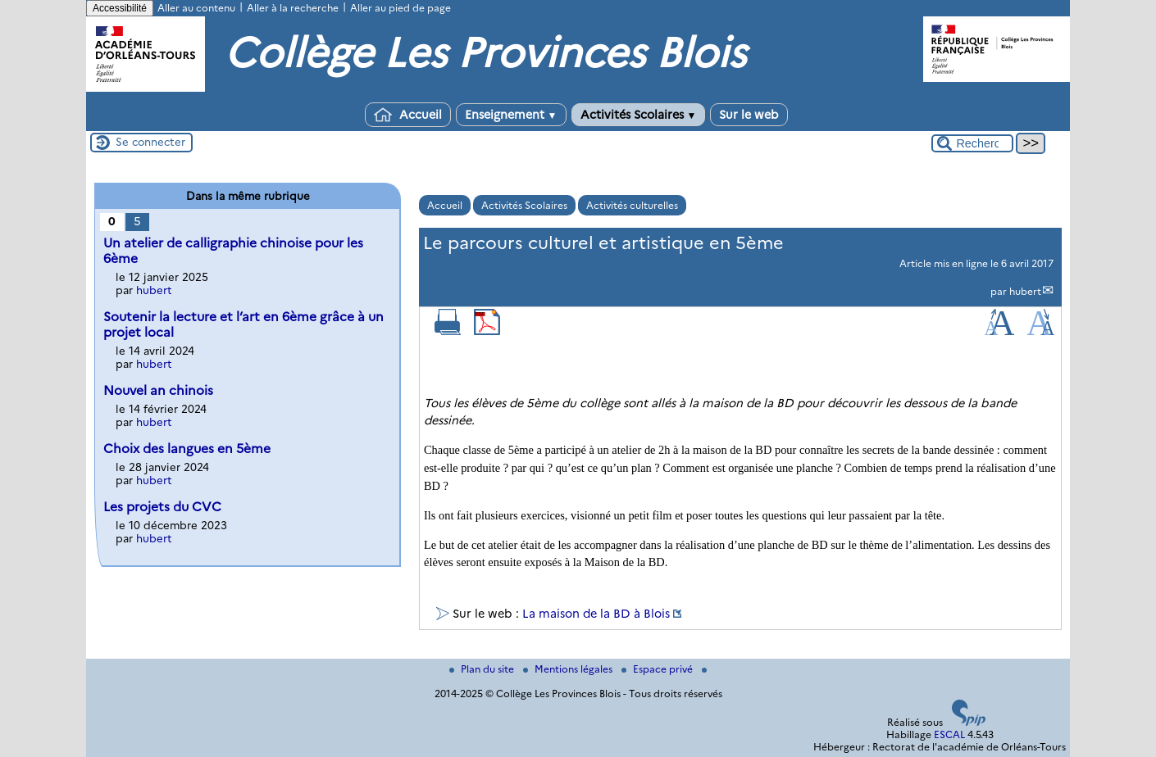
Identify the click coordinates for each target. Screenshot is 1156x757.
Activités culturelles (632, 205)
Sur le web (749, 114)
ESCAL (949, 734)
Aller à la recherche (293, 8)
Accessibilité (120, 8)
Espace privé (658, 669)
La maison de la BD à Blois (596, 613)
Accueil (408, 115)
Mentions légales (569, 669)
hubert (1025, 291)
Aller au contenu (196, 8)
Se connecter (150, 141)
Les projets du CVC (162, 506)
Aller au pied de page (400, 8)
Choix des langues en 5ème (187, 448)
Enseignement (511, 114)
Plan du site (483, 669)
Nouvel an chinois (158, 390)
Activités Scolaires (638, 114)
